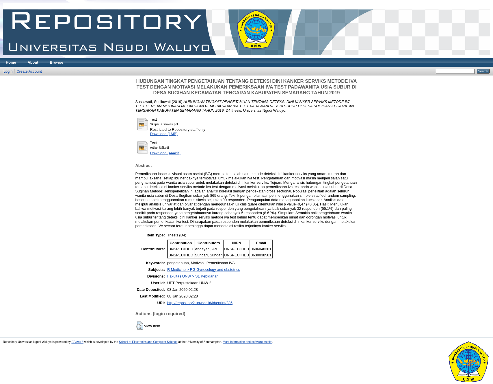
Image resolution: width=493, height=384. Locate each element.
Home (11, 62)
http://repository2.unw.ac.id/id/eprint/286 (199, 303)
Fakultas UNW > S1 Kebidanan (192, 276)
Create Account (29, 71)
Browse (56, 62)
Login (7, 71)
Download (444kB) (165, 153)
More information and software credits (247, 341)
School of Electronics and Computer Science (148, 341)
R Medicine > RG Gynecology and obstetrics (203, 269)
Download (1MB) (164, 134)
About (33, 62)
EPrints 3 (77, 341)
